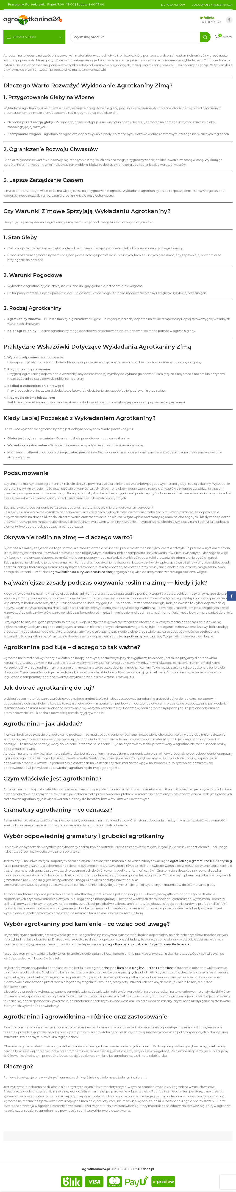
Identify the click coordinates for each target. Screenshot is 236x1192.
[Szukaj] (140, 37)
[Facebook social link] (229, 19)
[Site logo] (32, 19)
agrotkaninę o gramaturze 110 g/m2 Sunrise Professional (149, 944)
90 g (228, 861)
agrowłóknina (144, 608)
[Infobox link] (206, 19)
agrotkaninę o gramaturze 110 (192, 861)
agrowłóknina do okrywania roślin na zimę (82, 572)
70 (217, 861)
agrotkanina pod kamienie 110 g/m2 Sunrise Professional (133, 968)
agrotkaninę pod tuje (139, 636)
